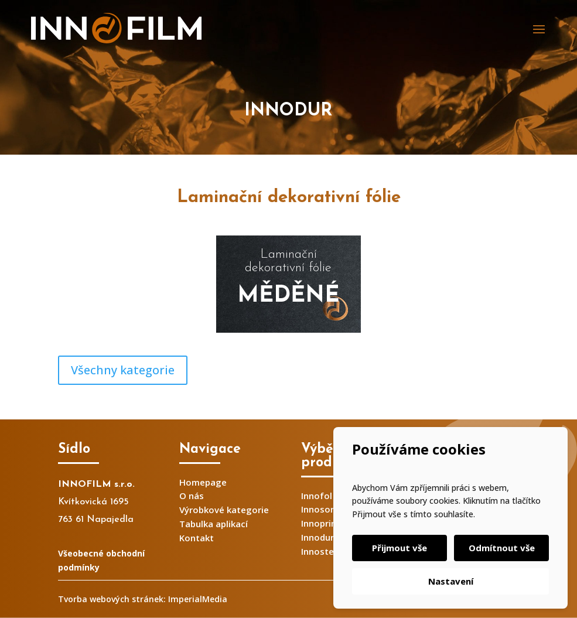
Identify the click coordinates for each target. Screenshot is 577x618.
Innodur (317, 537)
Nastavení (450, 581)
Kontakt (196, 538)
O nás (191, 495)
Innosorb (320, 509)
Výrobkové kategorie (224, 509)
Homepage (203, 482)
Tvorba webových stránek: (112, 599)
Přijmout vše (399, 548)
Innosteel (321, 551)
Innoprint (320, 523)
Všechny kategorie (123, 370)
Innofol (316, 495)
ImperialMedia (197, 599)
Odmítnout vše (502, 548)
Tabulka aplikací (213, 524)
